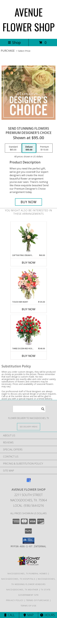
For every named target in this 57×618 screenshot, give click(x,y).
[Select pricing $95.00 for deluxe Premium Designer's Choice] (29, 148)
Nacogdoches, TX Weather (22, 589)
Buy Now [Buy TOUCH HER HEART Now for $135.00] (28, 309)
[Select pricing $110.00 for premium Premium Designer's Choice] (44, 148)
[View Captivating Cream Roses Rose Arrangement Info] (28, 237)
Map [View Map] (29, 615)
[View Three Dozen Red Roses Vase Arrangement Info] (28, 331)
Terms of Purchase (37, 600)
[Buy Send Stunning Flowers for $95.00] (28, 202)
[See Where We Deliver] (28, 426)
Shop (14, 42)
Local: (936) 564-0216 (28, 505)
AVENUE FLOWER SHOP (29, 19)
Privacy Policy (15, 600)
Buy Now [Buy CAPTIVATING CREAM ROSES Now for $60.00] (28, 263)
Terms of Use (28, 605)
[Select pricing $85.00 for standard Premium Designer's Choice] (13, 148)
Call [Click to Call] (9, 615)
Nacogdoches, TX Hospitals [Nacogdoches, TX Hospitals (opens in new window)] (18, 578)
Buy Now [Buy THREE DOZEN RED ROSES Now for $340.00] (28, 356)
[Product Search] (29, 408)
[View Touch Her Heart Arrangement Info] (28, 284)
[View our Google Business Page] (28, 481)
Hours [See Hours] (47, 615)
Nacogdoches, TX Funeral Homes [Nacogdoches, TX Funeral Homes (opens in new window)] (27, 573)
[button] (28, 541)
